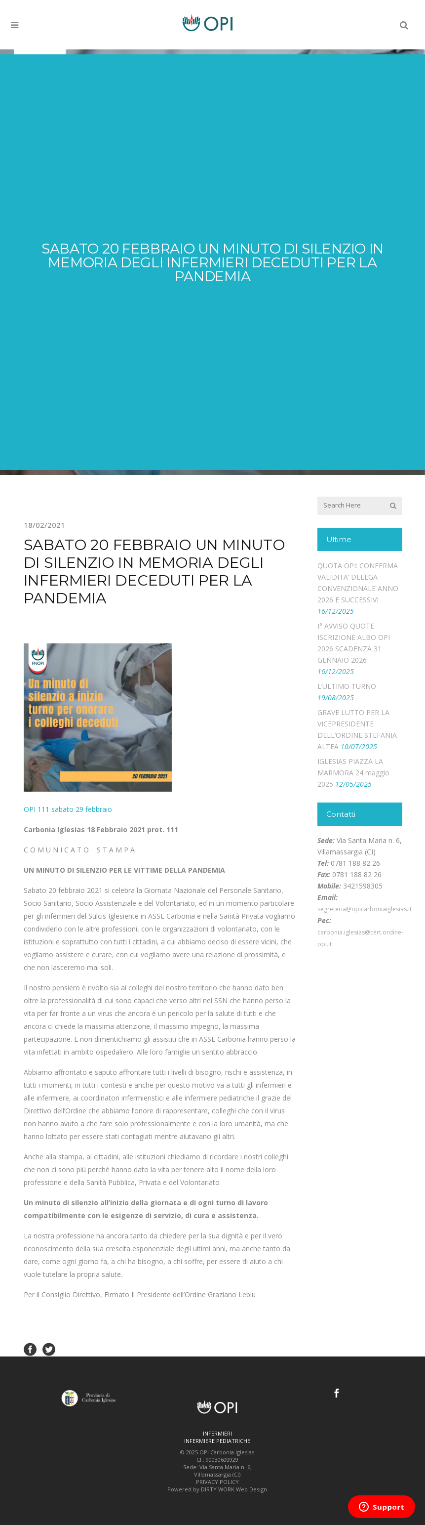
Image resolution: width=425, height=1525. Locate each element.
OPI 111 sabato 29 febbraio (68, 809)
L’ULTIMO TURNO (346, 686)
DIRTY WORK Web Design (234, 1489)
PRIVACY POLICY (217, 1481)
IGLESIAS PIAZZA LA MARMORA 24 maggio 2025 (353, 773)
